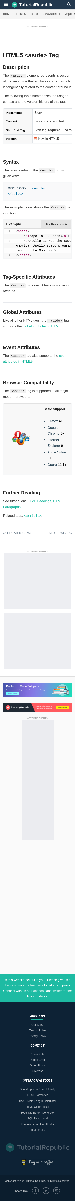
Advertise (37, 1071)
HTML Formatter (37, 1095)
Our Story (37, 1024)
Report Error (37, 1059)
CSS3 (34, 14)
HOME (7, 14)
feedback (36, 985)
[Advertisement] (37, 37)
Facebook (38, 991)
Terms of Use (37, 1030)
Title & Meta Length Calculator (37, 1101)
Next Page (58, 533)
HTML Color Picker (37, 1106)
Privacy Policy (37, 1036)
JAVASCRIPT (51, 14)
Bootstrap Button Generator (37, 1112)
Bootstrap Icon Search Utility (37, 1089)
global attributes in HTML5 (42, 326)
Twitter (57, 991)
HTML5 (21, 14)
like (6, 985)
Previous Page (21, 533)
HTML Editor (37, 1130)
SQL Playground (37, 1118)
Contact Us (37, 1054)
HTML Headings (39, 501)
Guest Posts (37, 1065)
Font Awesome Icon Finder (37, 1124)
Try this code (56, 224)
